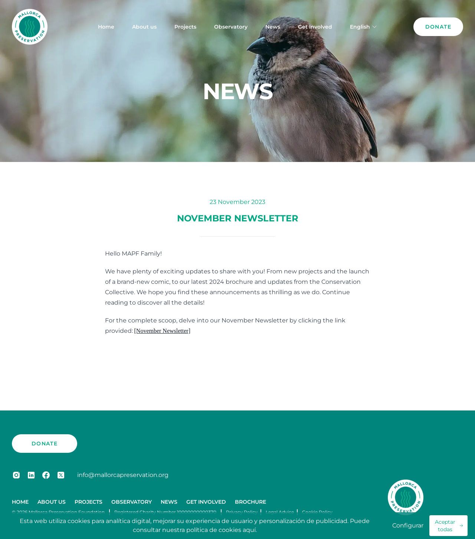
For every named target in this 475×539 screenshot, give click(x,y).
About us (144, 26)
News (272, 26)
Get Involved (315, 26)
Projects (185, 26)
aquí (249, 529)
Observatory (231, 26)
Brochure (250, 502)
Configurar (407, 525)
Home (106, 26)
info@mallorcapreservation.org (122, 474)
